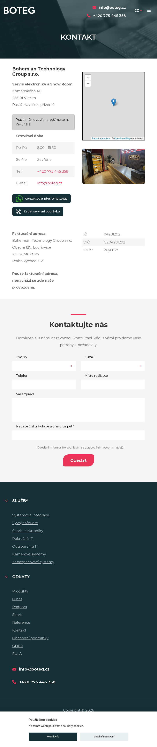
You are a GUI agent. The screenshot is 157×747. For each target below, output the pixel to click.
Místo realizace (96, 375)
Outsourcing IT (25, 546)
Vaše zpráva (25, 394)
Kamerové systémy (29, 554)
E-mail (89, 357)
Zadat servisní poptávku (38, 211)
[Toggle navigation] (149, 10)
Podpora (19, 607)
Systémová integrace (30, 515)
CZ (138, 10)
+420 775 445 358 (52, 171)
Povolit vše (53, 736)
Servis (17, 615)
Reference (21, 622)
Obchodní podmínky (30, 638)
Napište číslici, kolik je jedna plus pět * (45, 426)
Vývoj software (25, 523)
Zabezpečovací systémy (33, 562)
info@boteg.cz (49, 183)
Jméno (21, 357)
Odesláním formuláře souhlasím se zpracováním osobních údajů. (80, 447)
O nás (17, 599)
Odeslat (78, 460)
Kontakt (19, 630)
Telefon (22, 375)
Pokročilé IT (22, 538)
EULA (17, 654)
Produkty (20, 591)
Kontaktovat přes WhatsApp (41, 198)
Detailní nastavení (104, 736)
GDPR (17, 646)
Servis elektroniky (27, 531)
